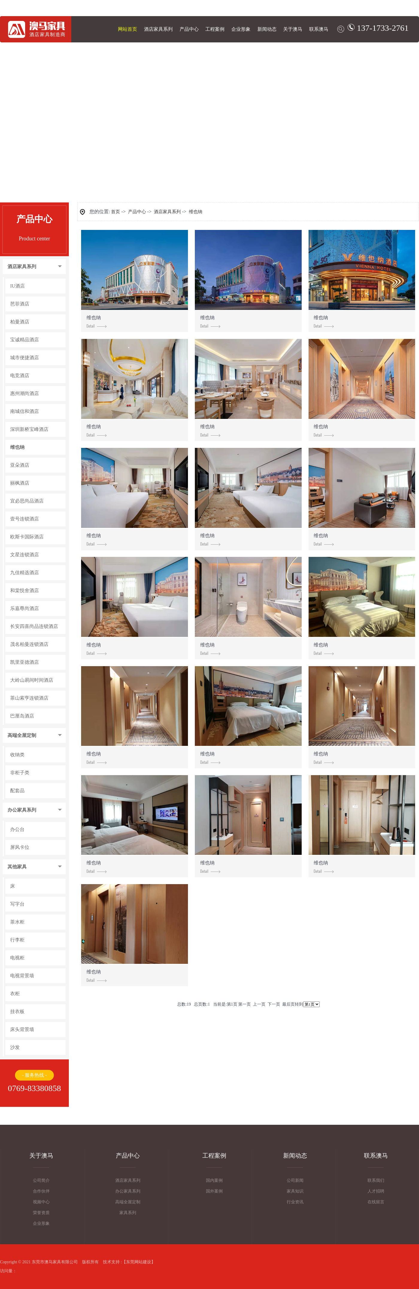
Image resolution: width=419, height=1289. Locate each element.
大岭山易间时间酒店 (31, 680)
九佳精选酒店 (24, 572)
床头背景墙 (22, 1029)
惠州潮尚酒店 (24, 393)
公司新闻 (295, 1180)
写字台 (17, 904)
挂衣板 (17, 1011)
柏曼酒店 (19, 321)
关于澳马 (292, 29)
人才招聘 (376, 1191)
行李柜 (17, 940)
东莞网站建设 (138, 1262)
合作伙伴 (41, 1191)
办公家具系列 (21, 810)
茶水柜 (17, 922)
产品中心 (189, 29)
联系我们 (376, 1180)
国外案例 (214, 1191)
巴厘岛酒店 (22, 716)
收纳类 (17, 754)
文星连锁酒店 (24, 554)
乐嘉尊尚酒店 (24, 608)
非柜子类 (19, 772)
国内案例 (214, 1180)
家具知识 (295, 1191)
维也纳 (17, 447)
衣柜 (15, 993)
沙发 (15, 1047)
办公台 (17, 829)
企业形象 (241, 29)
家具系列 (127, 1212)
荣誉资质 (41, 1212)
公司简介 (41, 1180)
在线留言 (376, 1202)
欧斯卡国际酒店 (27, 536)
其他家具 (17, 866)
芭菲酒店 (19, 304)
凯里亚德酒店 (24, 662)
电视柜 (17, 957)
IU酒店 (17, 286)
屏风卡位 (19, 847)
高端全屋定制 (21, 735)
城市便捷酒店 (24, 357)
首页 (115, 211)
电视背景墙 (22, 975)
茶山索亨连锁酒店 (29, 698)
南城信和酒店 (24, 411)
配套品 (17, 790)
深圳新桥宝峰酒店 (29, 429)
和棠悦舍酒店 (24, 590)
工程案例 (214, 29)
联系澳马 (318, 29)
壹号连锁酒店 (24, 519)
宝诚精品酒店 (24, 339)
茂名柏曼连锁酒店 (29, 644)
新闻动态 (267, 29)
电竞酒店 (19, 375)
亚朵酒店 (19, 465)
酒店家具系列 (158, 29)
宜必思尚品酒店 (27, 501)
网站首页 (127, 29)
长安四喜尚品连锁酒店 (34, 626)
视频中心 (41, 1202)
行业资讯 (295, 1202)
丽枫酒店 (19, 483)
